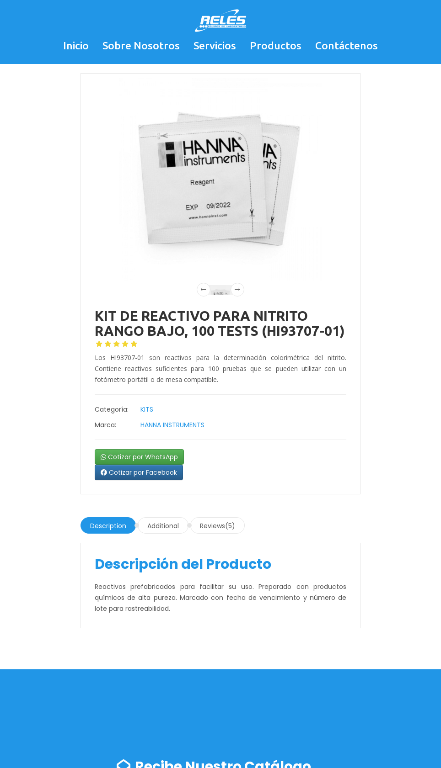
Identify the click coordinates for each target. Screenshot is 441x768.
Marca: (105, 424)
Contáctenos (346, 45)
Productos (275, 45)
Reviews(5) (217, 525)
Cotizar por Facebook (139, 472)
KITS (146, 409)
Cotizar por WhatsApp (139, 456)
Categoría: (112, 409)
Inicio (76, 45)
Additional (163, 525)
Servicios (215, 45)
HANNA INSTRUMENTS (172, 424)
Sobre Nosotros (141, 45)
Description (108, 525)
